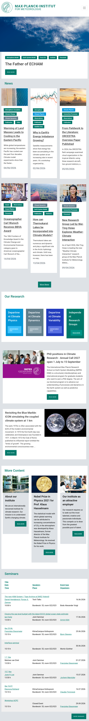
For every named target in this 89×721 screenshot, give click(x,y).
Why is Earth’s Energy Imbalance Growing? (43, 136)
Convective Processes (70, 114)
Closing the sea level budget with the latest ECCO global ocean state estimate (36, 614)
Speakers (36, 585)
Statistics (49, 213)
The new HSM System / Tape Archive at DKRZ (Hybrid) (27, 597)
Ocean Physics (9, 209)
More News (44, 284)
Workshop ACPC (11, 700)
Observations (38, 118)
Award (7, 205)
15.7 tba (8, 672)
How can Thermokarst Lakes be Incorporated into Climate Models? (43, 227)
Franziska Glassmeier (13, 631)
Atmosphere (38, 110)
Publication (8, 122)
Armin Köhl (64, 620)
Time (7, 588)
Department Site (14, 329)
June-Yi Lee (9, 675)
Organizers (64, 588)
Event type (64, 585)
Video (18, 122)
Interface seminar (12, 643)
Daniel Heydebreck (12, 599)
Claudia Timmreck (67, 692)
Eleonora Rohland (12, 689)
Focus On (43, 57)
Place (34, 588)
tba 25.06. (9, 628)
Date (6, 585)
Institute (52, 57)
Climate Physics (39, 114)
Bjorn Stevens (66, 634)
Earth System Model (29, 57)
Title (6, 582)
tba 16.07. (9, 686)
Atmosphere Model (13, 57)
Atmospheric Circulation (12, 110)
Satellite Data (38, 127)
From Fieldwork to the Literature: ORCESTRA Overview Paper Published (72, 136)
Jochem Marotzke (67, 677)
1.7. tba (8, 657)
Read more (11, 72)
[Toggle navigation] (84, 8)
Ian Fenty (8, 617)
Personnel (63, 57)
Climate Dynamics (11, 118)
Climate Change (10, 114)
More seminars (78, 716)
